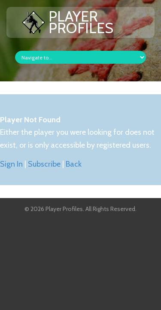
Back (74, 164)
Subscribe (44, 164)
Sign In (11, 164)
